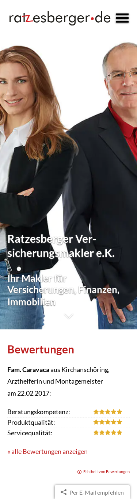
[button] (68, 320)
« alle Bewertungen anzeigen (47, 451)
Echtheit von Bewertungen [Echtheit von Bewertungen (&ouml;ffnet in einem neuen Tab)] (106, 471)
